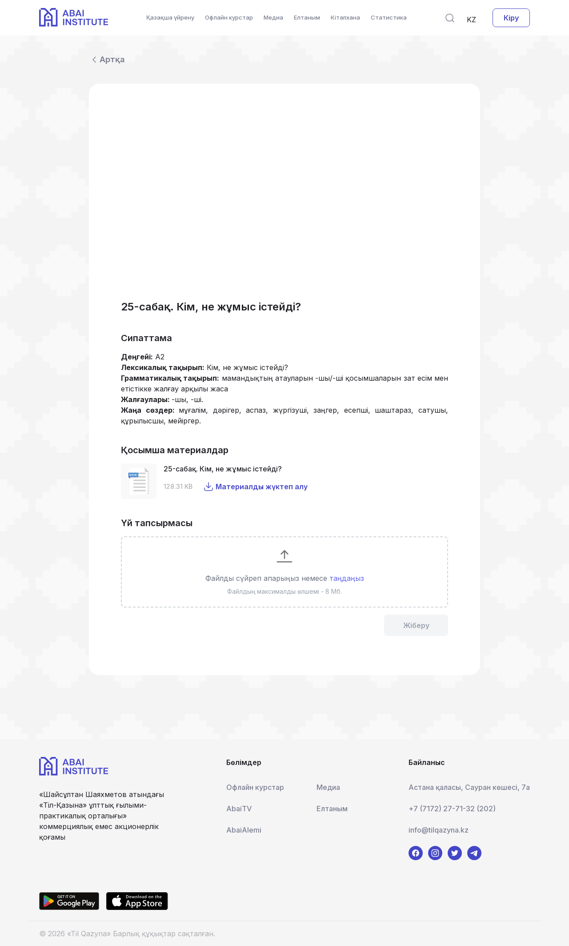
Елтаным (307, 17)
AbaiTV (239, 808)
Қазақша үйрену (170, 17)
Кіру (511, 17)
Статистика (389, 17)
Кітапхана (345, 17)
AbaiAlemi (243, 829)
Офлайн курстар (229, 17)
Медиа (273, 17)
